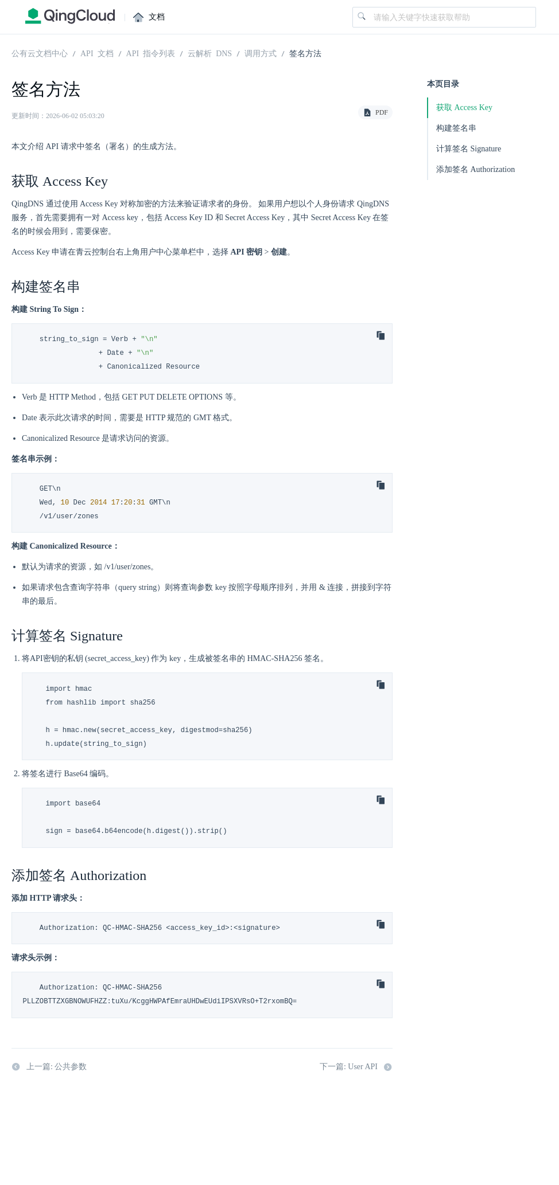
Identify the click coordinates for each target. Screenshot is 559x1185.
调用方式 (260, 53)
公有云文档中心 (39, 53)
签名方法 (305, 53)
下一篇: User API (356, 1066)
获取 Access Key (464, 107)
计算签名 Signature (468, 148)
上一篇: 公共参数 (49, 1066)
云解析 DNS (210, 53)
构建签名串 (456, 128)
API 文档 (97, 53)
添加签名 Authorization (475, 169)
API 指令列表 (151, 53)
